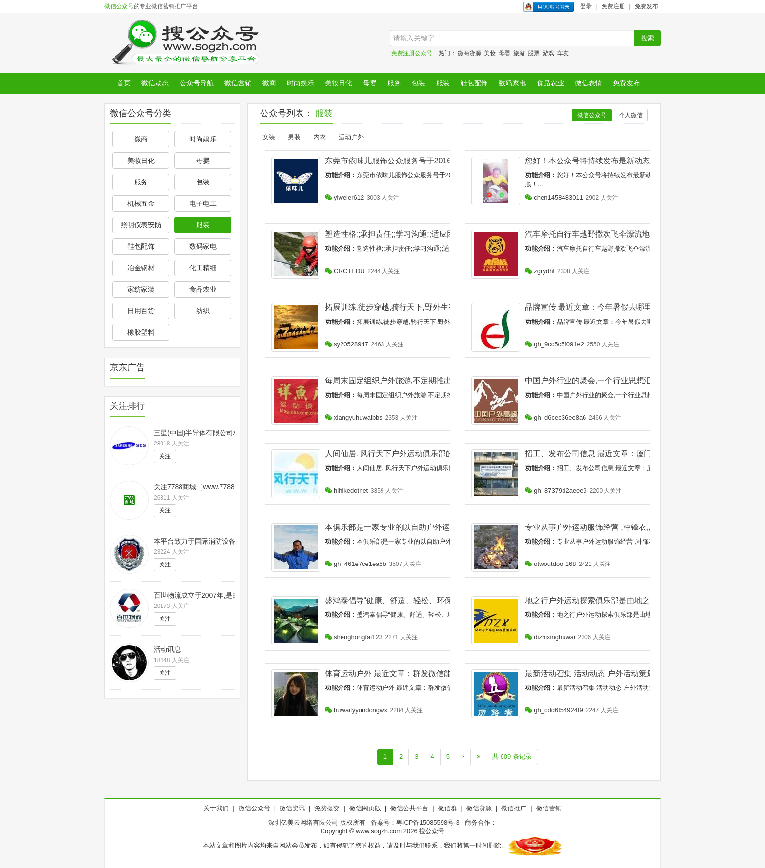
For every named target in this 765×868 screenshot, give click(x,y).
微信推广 (513, 808)
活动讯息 (167, 649)
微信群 (447, 808)
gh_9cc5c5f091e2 (554, 344)
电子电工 (203, 203)
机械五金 (141, 203)
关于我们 (216, 808)
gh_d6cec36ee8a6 (555, 417)
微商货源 (469, 53)
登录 (586, 6)
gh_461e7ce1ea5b (355, 563)
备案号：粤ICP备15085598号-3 (415, 822)
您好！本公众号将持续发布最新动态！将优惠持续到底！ (622, 161)
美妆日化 (338, 83)
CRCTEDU (345, 271)
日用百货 (141, 311)
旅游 (519, 53)
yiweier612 (344, 197)
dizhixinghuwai (550, 637)
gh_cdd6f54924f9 (554, 710)
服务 (394, 83)
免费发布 (646, 6)
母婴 (504, 53)
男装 (294, 137)
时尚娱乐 (300, 83)
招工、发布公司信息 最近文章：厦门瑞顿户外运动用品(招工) (630, 453)
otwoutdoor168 (550, 563)
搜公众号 (431, 831)
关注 (165, 456)
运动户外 (351, 137)
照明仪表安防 (141, 225)
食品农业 (550, 83)
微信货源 (479, 808)
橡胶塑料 (141, 332)
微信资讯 (292, 808)
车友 (563, 53)
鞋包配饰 (474, 83)
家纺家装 (141, 289)
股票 (534, 53)
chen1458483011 (554, 197)
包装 (418, 83)
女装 (268, 137)
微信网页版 (365, 808)
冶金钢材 (141, 268)
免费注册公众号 (411, 53)
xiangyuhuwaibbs (353, 417)
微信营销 (238, 83)
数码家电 (512, 83)
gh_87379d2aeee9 (556, 490)
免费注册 (613, 6)
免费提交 (327, 808)
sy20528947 (346, 344)
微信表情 (588, 83)
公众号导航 (197, 83)
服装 (443, 83)
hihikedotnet (346, 490)
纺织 (203, 311)
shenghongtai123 (353, 637)
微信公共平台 (409, 808)
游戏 (548, 53)
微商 (269, 83)
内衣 (319, 137)
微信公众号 (119, 6)
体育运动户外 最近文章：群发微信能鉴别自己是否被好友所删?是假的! (446, 673)
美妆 (490, 53)
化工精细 (203, 268)
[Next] (463, 757)
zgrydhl (540, 271)
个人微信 (631, 115)
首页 (124, 83)
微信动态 (155, 83)
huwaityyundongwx (356, 710)
